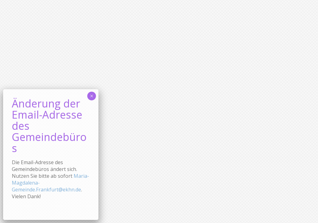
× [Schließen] (91, 115)
